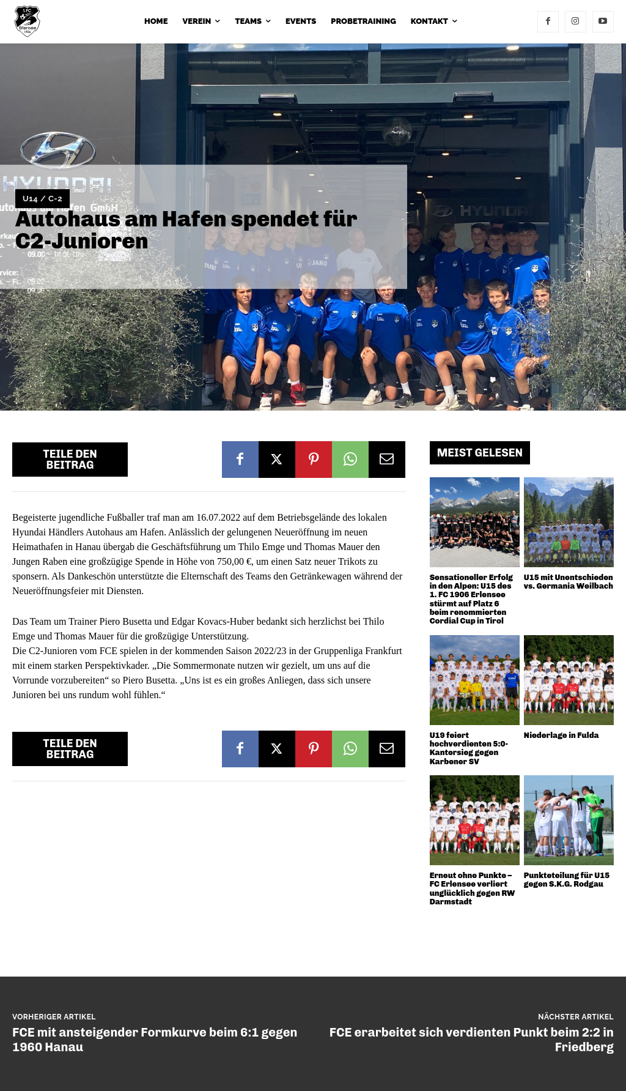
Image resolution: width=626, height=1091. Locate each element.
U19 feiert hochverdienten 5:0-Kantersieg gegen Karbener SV (469, 748)
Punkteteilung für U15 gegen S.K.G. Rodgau (566, 879)
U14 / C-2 (42, 199)
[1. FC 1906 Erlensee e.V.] (30, 21)
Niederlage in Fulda (561, 735)
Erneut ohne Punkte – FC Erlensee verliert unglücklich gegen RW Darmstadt (472, 888)
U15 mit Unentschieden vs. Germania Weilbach (568, 581)
